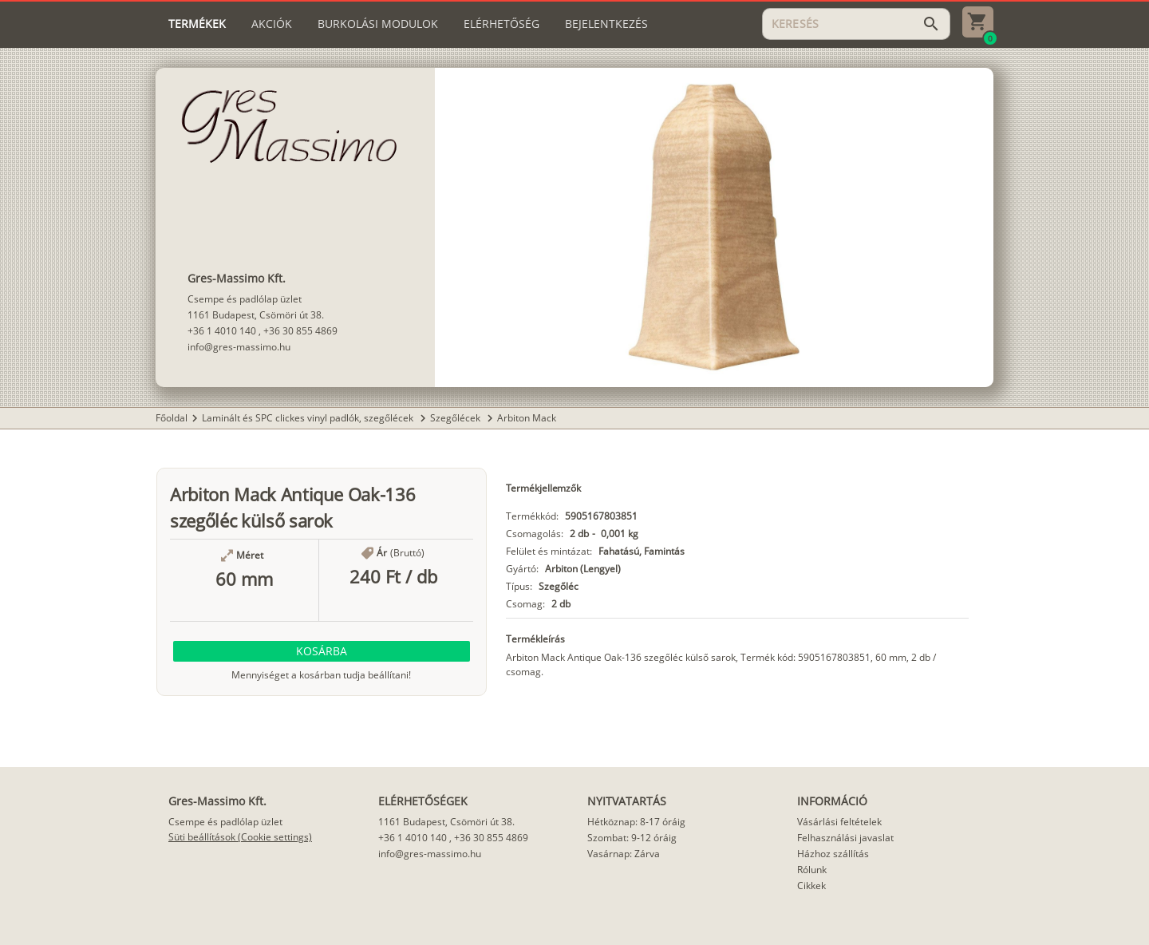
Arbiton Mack (526, 418)
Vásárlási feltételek (839, 821)
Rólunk (812, 869)
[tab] (197, 24)
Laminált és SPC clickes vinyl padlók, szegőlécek (309, 418)
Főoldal (172, 418)
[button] (321, 651)
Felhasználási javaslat (845, 837)
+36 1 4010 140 (222, 331)
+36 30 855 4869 (300, 331)
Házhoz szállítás (833, 853)
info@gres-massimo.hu (239, 347)
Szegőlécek (456, 418)
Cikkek (811, 885)
